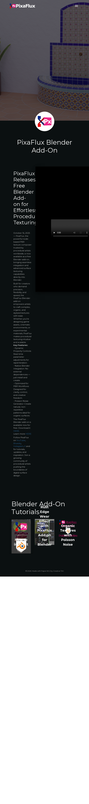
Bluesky (17, 443)
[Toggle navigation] (76, 5)
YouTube (21, 440)
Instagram (18, 446)
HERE (16, 431)
